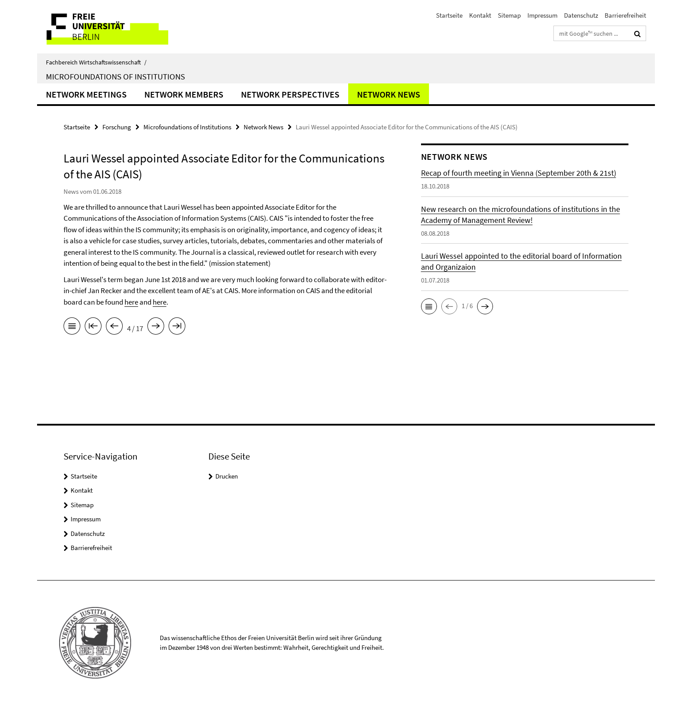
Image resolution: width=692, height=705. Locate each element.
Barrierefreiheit (625, 15)
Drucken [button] (226, 476)
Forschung (116, 127)
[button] (429, 306)
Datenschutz (581, 15)
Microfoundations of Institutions (115, 76)
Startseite (449, 15)
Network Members (183, 94)
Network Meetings (86, 94)
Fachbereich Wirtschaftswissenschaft (96, 62)
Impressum (542, 15)
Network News (388, 94)
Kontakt (480, 15)
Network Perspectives (290, 94)
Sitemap (509, 15)
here (131, 302)
